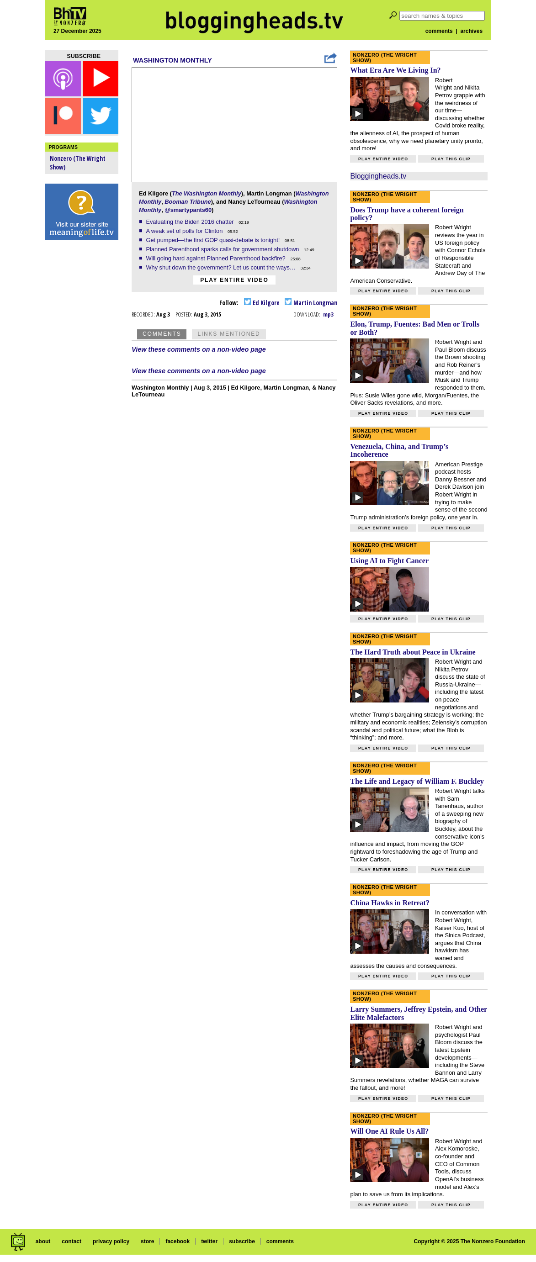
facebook (177, 1241)
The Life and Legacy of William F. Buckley (416, 781)
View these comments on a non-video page (199, 349)
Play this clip (451, 159)
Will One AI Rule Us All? (389, 1131)
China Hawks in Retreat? (390, 903)
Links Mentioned (228, 334)
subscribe (242, 1241)
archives (471, 31)
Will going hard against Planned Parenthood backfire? (216, 258)
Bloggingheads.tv (378, 176)
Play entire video (234, 280)
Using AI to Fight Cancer (389, 561)
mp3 (328, 314)
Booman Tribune (188, 201)
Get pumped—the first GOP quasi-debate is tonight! (213, 240)
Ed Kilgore (262, 302)
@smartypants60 (188, 209)
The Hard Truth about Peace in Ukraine (412, 652)
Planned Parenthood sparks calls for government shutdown (223, 249)
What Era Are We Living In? (395, 70)
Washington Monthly (172, 60)
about (43, 1241)
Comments (162, 334)
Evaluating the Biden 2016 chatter (190, 221)
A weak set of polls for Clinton (185, 230)
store (147, 1241)
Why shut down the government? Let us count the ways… (221, 267)
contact (71, 1241)
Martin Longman (311, 302)
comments (439, 31)
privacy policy (111, 1241)
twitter (209, 1241)
